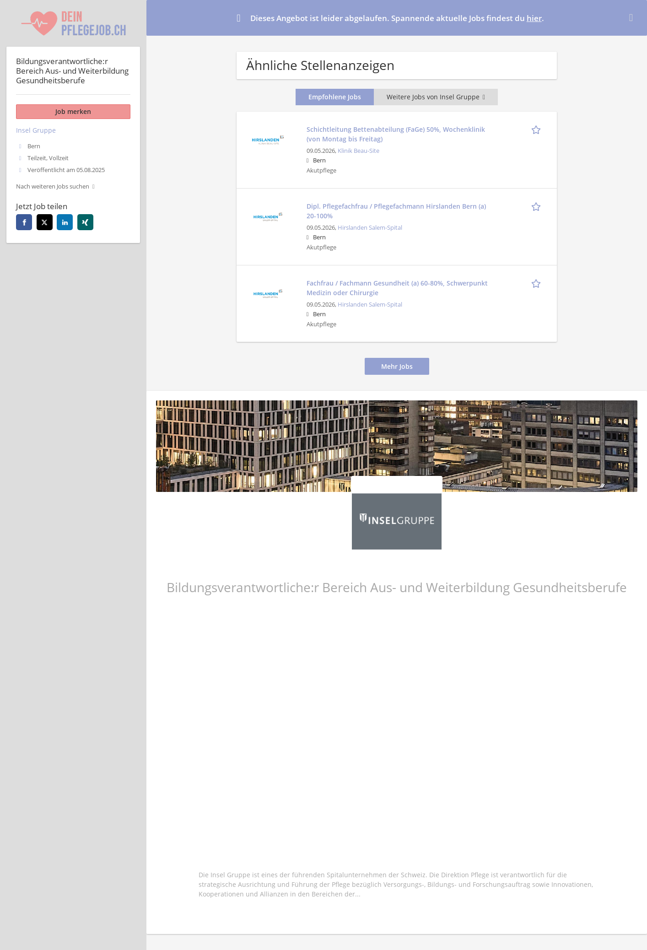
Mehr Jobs (397, 366)
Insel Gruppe (36, 130)
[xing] (85, 222)
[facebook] (24, 222)
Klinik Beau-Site (358, 151)
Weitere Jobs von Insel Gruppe (436, 96)
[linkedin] (65, 222)
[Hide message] (632, 17)
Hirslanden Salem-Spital (370, 228)
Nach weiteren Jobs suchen (52, 186)
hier (534, 18)
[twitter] (45, 222)
